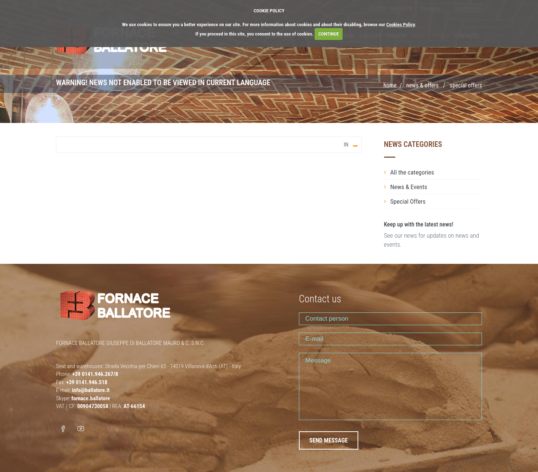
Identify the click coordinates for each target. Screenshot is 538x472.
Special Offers (408, 201)
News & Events (408, 187)
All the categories (412, 172)
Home (389, 85)
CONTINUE (328, 34)
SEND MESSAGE (328, 440)
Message (390, 386)
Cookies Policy (400, 24)
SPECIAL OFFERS (466, 85)
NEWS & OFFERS (422, 85)
